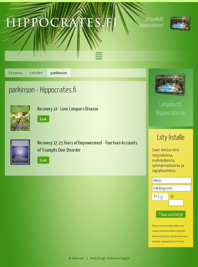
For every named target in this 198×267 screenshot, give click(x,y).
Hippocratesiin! (150, 25)
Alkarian (78, 258)
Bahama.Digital (118, 258)
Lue (43, 118)
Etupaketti (154, 19)
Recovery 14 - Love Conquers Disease (67, 109)
